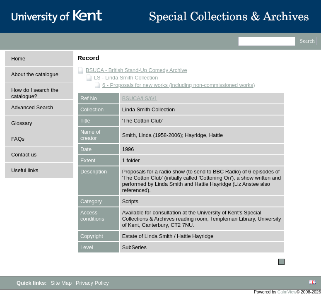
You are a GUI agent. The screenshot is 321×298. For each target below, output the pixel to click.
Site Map (62, 283)
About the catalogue (34, 74)
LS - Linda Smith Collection (126, 77)
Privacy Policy (92, 283)
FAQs (17, 139)
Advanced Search (32, 107)
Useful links (24, 170)
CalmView (287, 292)
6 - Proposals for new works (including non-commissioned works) (178, 85)
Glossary (21, 123)
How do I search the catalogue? (34, 93)
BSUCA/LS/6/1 (139, 98)
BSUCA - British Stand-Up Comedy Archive (136, 70)
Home (18, 58)
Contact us (23, 154)
